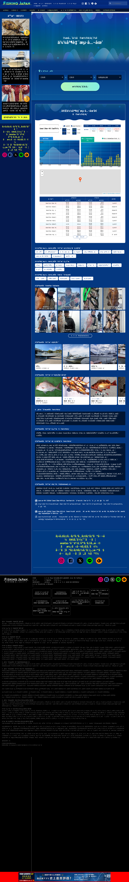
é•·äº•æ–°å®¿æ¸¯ (85, 640)
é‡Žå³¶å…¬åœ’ (16, 726)
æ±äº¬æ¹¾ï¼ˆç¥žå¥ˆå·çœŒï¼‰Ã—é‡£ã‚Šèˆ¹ (58, 649)
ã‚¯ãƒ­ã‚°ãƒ (79, 490)
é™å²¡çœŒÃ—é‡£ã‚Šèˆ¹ (8, 653)
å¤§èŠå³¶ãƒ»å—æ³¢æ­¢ (68, 473)
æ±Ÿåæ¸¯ (70, 256)
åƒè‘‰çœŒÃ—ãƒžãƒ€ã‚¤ (89, 672)
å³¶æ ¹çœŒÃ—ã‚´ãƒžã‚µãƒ (8, 685)
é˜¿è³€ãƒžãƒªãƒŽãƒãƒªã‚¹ (86, 450)
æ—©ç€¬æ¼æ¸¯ (41, 452)
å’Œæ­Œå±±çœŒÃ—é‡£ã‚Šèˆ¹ (61, 653)
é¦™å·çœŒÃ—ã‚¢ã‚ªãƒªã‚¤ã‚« (71, 688)
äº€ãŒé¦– (112, 469)
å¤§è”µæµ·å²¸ (61, 728)
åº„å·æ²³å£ (104, 252)
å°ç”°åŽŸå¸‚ (56, 630)
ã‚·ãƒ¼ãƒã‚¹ (15, 10)
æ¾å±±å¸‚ (66, 712)
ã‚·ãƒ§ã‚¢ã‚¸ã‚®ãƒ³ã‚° (53, 10)
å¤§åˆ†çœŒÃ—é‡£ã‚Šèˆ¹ (60, 659)
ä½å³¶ (38, 252)
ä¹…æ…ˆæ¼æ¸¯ (51, 638)
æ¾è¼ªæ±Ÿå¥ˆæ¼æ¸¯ (34, 640)
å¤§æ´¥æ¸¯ (114, 723)
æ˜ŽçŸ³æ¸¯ (11, 640)
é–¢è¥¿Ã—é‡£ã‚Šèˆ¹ (18, 647)
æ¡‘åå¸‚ (103, 716)
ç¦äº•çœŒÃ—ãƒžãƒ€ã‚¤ (102, 676)
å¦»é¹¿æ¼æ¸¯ (65, 735)
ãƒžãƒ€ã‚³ (61, 490)
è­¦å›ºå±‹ (38, 457)
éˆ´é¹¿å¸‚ (116, 714)
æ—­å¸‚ (27, 632)
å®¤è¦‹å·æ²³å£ (109, 733)
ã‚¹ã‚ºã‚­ (73, 490)
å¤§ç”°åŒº (82, 632)
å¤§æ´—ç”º (41, 714)
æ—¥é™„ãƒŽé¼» (50, 478)
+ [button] (42, 171)
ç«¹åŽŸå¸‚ (59, 269)
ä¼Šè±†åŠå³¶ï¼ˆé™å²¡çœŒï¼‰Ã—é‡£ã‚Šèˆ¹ (112, 649)
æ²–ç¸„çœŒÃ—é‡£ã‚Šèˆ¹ (35, 655)
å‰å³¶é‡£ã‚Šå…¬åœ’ (104, 445)
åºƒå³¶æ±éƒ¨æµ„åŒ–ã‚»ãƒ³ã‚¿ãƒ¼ (85, 455)
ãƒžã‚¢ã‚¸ (97, 488)
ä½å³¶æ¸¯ (5, 640)
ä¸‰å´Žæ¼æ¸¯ (87, 735)
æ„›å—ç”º (77, 714)
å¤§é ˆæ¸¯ (113, 459)
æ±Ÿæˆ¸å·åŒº (75, 632)
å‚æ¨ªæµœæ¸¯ (59, 459)
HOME (35, 3)
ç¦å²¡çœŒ (74, 420)
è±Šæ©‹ (56, 737)
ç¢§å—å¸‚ (50, 716)
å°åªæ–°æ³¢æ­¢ (110, 452)
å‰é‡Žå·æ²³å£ (17, 735)
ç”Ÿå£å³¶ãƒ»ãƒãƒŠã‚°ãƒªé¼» (62, 464)
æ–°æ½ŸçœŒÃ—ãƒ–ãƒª (103, 674)
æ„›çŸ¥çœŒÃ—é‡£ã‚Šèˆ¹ (101, 653)
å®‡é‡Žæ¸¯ (108, 723)
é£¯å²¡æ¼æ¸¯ (69, 638)
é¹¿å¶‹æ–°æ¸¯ (90, 638)
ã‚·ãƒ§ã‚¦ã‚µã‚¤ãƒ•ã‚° (63, 493)
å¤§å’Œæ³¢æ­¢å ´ (49, 476)
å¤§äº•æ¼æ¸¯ (38, 642)
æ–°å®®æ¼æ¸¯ (102, 735)
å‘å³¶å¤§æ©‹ (41, 447)
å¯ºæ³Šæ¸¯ (49, 640)
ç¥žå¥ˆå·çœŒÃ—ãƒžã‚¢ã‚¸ (46, 674)
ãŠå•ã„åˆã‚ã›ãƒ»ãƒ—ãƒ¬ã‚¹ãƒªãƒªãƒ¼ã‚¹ (66, 582)
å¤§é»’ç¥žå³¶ (53, 452)
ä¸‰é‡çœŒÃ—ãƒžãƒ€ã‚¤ (94, 678)
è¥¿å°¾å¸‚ (29, 716)
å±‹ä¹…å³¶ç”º (10, 718)
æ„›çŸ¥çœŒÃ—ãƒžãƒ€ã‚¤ (56, 678)
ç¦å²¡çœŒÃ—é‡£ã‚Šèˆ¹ (21, 653)
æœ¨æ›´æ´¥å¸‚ (80, 710)
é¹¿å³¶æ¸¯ (30, 723)
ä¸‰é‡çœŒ (113, 416)
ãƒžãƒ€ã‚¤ (39, 488)
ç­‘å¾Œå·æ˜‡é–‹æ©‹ (32, 733)
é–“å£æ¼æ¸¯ (27, 638)
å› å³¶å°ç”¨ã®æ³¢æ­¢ (93, 471)
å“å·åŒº (55, 632)
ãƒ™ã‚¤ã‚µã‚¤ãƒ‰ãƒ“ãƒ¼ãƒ (63, 450)
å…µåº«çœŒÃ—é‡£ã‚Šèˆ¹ (87, 653)
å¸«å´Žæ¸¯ (67, 730)
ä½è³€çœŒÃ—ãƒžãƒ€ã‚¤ (26, 695)
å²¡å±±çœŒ (63, 278)
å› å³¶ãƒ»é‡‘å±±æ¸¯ (79, 471)
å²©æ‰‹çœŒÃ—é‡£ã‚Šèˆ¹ (8, 659)
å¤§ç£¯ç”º (60, 714)
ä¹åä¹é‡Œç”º (52, 710)
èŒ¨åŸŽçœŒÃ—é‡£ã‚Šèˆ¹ (33, 653)
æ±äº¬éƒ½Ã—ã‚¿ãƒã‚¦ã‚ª (20, 674)
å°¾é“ (97, 450)
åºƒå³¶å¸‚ (39, 433)
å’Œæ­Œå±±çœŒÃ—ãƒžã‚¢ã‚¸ (37, 683)
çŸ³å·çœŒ (78, 416)
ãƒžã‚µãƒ (53, 493)
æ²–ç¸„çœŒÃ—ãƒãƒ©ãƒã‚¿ (81, 697)
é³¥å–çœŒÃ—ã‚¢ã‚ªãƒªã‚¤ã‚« (69, 683)
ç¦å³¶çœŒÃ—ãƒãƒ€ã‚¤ (120, 670)
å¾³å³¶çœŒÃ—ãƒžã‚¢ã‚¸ (33, 688)
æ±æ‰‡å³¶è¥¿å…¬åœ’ (73, 726)
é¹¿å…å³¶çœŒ (51, 423)
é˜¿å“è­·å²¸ (63, 455)
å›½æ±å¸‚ (84, 718)
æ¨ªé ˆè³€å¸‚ (5, 630)
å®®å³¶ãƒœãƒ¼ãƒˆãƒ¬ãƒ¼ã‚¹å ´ (99, 447)
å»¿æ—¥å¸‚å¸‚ (70, 265)
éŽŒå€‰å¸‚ (32, 632)
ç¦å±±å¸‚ (59, 265)
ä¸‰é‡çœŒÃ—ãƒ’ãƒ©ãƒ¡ (108, 678)
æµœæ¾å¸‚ (27, 710)
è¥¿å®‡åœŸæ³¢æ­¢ (66, 471)
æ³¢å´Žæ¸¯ (63, 642)
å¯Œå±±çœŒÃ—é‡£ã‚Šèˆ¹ (114, 657)
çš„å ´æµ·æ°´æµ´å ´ (77, 452)
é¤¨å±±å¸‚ (88, 630)
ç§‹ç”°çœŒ (68, 413)
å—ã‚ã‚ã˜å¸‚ (60, 718)
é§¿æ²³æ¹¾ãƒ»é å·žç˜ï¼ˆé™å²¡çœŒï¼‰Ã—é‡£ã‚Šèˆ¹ (85, 649)
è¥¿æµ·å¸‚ (62, 716)
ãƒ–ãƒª (45, 488)
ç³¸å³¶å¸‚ (122, 630)
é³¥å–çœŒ (40, 278)
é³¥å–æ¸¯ (24, 733)
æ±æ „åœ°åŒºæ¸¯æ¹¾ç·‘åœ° (93, 452)
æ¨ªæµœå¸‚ (17, 630)
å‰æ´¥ (77, 252)
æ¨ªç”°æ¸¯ (104, 462)
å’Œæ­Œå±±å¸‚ (70, 630)
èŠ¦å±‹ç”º (10, 716)
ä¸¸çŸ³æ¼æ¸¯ (64, 466)
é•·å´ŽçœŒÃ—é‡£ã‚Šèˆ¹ (102, 657)
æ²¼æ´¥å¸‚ (82, 630)
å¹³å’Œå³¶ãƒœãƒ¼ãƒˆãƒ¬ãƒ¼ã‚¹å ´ (28, 728)
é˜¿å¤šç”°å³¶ (46, 457)
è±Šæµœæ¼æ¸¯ (58, 723)
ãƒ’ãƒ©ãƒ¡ (39, 493)
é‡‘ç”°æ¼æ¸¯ (65, 640)
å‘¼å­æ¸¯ (104, 728)
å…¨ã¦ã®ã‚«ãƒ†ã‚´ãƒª (60, 3)
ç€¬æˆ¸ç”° (93, 445)
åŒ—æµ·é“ (40, 413)
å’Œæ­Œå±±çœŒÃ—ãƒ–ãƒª (23, 683)
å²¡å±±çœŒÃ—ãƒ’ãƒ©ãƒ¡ (45, 685)
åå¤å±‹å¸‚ (9, 712)
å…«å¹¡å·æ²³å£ (104, 459)
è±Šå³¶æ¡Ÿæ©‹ (92, 459)
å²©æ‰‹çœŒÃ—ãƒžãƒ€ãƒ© (24, 670)
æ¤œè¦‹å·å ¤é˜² (23, 730)
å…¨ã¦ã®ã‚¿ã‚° (72, 3)
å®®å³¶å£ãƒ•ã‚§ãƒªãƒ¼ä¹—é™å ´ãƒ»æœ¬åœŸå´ (72, 476)
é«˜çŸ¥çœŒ (40, 420)
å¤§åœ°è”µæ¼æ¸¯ (101, 457)
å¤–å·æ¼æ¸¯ (117, 640)
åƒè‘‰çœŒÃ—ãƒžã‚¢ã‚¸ (115, 672)
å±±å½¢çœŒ (86, 413)
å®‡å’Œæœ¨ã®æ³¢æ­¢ (104, 473)
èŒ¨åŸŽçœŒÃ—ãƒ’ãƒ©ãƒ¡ (21, 672)
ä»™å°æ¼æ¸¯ (87, 733)
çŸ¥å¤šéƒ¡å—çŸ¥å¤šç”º (19, 632)
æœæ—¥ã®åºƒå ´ (42, 256)
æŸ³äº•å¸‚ (4, 718)
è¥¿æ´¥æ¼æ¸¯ (71, 642)
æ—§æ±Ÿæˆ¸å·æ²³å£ (38, 726)
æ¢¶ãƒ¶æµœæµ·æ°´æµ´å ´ (53, 462)
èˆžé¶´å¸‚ (35, 716)
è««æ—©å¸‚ (78, 718)
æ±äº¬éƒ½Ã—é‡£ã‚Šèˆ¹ (47, 653)
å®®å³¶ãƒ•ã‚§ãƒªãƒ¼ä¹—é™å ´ (78, 445)
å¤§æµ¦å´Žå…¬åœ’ (68, 469)
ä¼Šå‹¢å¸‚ (19, 714)
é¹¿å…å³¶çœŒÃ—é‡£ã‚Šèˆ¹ (88, 657)
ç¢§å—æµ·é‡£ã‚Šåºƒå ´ (71, 728)
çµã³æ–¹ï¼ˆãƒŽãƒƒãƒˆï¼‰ (68, 10)
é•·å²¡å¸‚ (120, 632)
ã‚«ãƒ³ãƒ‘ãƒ (90, 493)
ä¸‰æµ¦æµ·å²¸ (111, 726)
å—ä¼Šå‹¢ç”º (109, 712)
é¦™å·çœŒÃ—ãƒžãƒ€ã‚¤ (57, 688)
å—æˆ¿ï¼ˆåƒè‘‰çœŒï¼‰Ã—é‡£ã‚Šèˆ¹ (12, 651)
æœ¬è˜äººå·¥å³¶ (70, 737)
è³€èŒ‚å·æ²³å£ (42, 471)
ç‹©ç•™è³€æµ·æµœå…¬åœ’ (70, 462)
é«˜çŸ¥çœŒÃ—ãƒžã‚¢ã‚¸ (47, 692)
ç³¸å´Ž (60, 452)
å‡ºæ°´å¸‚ (68, 718)
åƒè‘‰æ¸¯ (94, 735)
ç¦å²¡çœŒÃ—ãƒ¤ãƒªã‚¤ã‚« (72, 692)
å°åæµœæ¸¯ (89, 723)
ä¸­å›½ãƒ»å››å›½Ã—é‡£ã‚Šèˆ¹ (58, 647)
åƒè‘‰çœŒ (40, 416)
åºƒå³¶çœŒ (77, 418)
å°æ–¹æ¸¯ (50, 450)
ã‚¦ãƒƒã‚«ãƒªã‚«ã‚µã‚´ (114, 490)
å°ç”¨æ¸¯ (84, 459)
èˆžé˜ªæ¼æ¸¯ (50, 723)
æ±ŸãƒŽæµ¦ (103, 466)
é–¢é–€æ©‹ (74, 730)
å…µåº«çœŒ (49, 418)
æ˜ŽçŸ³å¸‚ (110, 630)
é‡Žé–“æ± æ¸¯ (117, 252)
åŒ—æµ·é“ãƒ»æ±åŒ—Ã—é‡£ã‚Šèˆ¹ (90, 647)
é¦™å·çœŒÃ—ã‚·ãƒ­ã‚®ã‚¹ (85, 688)
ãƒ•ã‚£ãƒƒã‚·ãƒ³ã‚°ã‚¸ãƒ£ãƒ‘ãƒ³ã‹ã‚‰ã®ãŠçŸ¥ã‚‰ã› (68, 578)
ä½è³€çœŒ (83, 420)
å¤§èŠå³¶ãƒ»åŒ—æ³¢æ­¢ (71, 457)
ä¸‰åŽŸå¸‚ (116, 265)
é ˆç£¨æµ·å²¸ (47, 726)
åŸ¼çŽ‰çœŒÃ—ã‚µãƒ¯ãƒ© (47, 672)
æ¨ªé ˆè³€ (12, 733)
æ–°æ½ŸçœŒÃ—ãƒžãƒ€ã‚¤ (90, 674)
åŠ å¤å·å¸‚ (121, 716)
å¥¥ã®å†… (40, 478)
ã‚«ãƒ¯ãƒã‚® (119, 488)
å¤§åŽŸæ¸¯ (11, 638)
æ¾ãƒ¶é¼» (103, 469)
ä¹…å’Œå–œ (40, 462)
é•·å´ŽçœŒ (91, 420)
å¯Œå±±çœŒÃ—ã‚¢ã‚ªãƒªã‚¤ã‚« (9, 676)
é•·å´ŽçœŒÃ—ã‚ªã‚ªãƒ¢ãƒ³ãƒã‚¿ (66, 695)
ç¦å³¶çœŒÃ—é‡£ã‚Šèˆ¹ (22, 659)
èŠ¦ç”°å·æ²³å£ (53, 455)
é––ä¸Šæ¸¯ (28, 726)
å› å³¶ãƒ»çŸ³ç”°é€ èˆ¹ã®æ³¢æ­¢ (66, 478)
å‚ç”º (38, 269)
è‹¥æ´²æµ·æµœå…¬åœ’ (7, 723)
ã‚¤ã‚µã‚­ (67, 490)
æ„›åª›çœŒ (87, 278)
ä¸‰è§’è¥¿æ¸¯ (25, 735)
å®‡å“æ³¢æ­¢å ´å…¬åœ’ (44, 445)
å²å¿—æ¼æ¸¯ (118, 638)
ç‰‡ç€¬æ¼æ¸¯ (6, 737)
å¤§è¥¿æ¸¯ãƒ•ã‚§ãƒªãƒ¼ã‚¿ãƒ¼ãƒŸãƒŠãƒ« (109, 455)
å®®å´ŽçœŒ (40, 423)
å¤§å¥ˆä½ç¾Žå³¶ (93, 469)
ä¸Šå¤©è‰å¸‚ (53, 714)
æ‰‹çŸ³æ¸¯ (110, 638)
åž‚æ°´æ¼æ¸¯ (107, 730)
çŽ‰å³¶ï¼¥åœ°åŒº (82, 728)
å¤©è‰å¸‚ (5, 716)
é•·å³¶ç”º (61, 712)
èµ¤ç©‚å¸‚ (43, 718)
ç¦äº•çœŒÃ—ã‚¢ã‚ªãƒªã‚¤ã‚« (115, 676)
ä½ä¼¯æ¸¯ (80, 733)
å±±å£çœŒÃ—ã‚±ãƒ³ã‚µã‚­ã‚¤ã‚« (96, 685)
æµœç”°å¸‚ (65, 714)
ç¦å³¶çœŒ (95, 413)
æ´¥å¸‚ (82, 712)
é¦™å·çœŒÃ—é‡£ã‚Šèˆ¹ (47, 659)
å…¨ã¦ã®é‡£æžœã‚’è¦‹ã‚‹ (80, 336)
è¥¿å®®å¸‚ (33, 718)
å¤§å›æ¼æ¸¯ (57, 457)
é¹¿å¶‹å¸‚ (35, 630)
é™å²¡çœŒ (104, 416)
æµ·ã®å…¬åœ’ (40, 735)
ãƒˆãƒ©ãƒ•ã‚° (81, 493)
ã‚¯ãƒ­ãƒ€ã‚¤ (46, 490)
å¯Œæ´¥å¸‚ (77, 630)
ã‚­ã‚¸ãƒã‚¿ (52, 488)
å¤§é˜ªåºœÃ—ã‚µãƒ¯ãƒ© (71, 681)
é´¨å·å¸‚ (40, 630)
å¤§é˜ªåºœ (40, 418)
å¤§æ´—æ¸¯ (22, 642)
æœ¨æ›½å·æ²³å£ (93, 728)
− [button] (42, 174)
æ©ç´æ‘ (121, 714)
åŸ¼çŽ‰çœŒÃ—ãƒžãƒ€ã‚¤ (75, 672)
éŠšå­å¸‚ (4, 634)
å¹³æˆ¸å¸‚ (104, 710)
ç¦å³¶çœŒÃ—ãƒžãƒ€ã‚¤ (95, 670)
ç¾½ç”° (4, 730)
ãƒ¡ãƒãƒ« (54, 490)
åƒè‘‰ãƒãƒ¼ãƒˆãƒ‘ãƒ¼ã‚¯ (76, 735)
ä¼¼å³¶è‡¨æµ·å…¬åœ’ (72, 459)
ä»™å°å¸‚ (44, 716)
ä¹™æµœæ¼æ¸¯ (57, 640)
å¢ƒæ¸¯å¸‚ (9, 634)
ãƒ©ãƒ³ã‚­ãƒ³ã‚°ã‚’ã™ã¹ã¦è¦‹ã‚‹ (16, 117)
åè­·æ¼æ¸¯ (89, 730)
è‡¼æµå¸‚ (92, 714)
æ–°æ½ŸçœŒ (59, 416)
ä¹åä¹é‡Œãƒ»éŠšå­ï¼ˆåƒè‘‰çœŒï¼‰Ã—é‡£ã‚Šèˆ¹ (38, 651)
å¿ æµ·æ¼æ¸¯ (41, 450)
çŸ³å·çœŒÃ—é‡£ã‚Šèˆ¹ (73, 659)
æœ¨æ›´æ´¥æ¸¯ (57, 735)
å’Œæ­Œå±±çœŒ (59, 418)
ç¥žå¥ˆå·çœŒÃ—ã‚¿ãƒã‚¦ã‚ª (75, 674)
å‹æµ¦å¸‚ (50, 630)
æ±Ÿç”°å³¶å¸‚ (48, 265)
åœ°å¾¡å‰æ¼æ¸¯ (81, 447)
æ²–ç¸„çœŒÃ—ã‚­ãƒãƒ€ (68, 697)
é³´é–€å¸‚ (33, 710)
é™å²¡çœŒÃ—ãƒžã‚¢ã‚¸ (20, 678)
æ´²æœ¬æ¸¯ (33, 735)
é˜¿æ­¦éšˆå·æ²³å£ (98, 730)
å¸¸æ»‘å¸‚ (44, 712)
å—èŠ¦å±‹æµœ (15, 728)
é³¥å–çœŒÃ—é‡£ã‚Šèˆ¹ (88, 655)
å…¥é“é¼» (57, 469)
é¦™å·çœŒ (48, 420)
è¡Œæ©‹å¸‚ (93, 716)
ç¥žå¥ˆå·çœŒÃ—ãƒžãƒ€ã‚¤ (61, 674)
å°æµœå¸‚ (5, 632)
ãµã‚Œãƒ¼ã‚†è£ (120, 728)
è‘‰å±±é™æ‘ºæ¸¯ (14, 642)
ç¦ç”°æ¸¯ (23, 726)
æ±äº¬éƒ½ (103, 413)
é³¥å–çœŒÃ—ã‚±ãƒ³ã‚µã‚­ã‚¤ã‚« (53, 683)
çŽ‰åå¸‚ (109, 716)
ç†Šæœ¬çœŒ (100, 420)
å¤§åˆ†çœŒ (110, 420)
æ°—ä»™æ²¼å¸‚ (87, 716)
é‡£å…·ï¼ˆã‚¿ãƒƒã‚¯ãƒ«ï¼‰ (86, 10)
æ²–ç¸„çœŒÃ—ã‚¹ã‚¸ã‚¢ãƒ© (55, 697)
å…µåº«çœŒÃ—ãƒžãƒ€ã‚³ (108, 681)
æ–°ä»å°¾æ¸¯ (62, 737)
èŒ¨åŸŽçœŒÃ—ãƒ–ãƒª (34, 672)
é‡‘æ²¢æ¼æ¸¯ (43, 638)
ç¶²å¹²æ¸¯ (108, 737)
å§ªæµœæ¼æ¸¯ (56, 642)
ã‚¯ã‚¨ (112, 493)
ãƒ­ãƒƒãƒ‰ (98, 10)
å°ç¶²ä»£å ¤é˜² (51, 252)
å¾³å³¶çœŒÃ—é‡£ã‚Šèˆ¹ (74, 657)
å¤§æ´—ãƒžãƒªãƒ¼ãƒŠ (41, 728)
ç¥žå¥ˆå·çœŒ (113, 413)
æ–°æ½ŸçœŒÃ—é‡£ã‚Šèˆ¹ (9, 655)
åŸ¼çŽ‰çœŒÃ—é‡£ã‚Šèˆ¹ (8, 657)
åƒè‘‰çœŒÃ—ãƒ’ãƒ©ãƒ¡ (102, 672)
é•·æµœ (113, 464)
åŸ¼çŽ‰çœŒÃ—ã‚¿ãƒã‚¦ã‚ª (61, 672)
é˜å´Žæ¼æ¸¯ (18, 638)
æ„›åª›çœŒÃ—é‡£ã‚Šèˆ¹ (35, 657)
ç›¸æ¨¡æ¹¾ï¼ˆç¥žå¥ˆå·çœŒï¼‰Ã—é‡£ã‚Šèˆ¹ (13, 649)
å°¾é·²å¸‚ (28, 718)
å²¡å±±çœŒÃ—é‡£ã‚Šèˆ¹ (22, 657)
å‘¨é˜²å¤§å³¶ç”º (16, 710)
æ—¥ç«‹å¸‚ (44, 630)
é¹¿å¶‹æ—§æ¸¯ (34, 638)
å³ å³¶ (90, 476)
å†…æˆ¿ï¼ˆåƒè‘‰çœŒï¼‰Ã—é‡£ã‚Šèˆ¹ (63, 651)
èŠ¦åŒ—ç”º (35, 714)
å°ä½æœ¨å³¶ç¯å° (44, 464)
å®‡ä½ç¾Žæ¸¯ (24, 640)
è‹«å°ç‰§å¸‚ (17, 718)
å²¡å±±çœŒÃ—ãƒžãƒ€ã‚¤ (33, 685)
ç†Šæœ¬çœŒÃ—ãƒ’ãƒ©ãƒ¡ (108, 695)
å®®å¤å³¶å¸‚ (5, 714)
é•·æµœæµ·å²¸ (57, 256)
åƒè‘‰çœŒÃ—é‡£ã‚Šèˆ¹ (120, 651)
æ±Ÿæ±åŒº (43, 632)
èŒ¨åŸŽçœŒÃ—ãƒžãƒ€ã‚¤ (8, 672)
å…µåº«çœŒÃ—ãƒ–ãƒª (82, 681)
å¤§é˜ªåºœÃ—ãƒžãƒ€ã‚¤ (47, 681)
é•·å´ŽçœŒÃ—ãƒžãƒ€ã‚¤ (39, 695)
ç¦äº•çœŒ (86, 416)
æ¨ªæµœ (65, 723)
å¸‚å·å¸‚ (98, 716)
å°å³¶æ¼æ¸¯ (118, 733)
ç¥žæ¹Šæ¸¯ (4, 638)
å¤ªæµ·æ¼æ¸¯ (29, 642)
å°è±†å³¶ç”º (26, 712)
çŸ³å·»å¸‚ (100, 710)
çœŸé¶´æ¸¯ (76, 638)
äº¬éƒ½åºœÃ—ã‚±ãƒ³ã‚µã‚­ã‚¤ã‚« (9, 681)
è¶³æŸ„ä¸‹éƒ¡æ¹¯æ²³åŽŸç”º (64, 632)
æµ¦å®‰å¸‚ (86, 712)
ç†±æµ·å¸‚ (49, 632)
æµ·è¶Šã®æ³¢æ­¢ (115, 466)
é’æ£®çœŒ (49, 413)
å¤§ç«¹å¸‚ (81, 265)
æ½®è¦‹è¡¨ (45, 5)
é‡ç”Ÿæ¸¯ (89, 478)
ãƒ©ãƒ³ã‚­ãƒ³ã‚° (48, 3)
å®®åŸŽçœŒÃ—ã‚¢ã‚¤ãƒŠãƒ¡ (81, 670)
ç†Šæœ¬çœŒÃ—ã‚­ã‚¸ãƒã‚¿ (95, 695)
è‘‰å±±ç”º (68, 716)
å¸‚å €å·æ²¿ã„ (103, 640)
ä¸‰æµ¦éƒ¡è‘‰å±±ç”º (113, 632)
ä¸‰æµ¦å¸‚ (22, 630)
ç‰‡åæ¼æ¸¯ (47, 642)
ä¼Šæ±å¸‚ (104, 630)
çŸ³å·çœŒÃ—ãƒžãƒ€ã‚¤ (73, 676)
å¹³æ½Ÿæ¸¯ (110, 640)
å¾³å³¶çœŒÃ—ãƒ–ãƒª (21, 688)
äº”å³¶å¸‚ (25, 714)
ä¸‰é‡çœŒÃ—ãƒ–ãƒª (82, 678)
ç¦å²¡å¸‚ (10, 632)
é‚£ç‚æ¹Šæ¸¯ (5, 642)
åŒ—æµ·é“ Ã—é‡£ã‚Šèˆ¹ (101, 655)
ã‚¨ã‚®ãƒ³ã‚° (24, 10)
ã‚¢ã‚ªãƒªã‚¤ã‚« (75, 488)
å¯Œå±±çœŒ (69, 416)
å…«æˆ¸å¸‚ (24, 716)
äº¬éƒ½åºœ (68, 418)
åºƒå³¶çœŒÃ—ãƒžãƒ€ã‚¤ (57, 685)
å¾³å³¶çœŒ (57, 420)
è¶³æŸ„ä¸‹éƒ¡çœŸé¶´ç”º (96, 630)
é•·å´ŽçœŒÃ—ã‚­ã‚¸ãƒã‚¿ (51, 695)
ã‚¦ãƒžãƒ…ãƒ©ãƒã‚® (107, 488)
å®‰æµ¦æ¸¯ (59, 447)
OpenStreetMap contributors (114, 193)
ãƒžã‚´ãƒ (39, 490)
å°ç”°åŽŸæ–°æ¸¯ (60, 638)
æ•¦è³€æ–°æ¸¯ (120, 730)
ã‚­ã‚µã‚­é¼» (39, 476)
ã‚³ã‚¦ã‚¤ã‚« (73, 493)
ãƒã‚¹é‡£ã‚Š (41, 10)
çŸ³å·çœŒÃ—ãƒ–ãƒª (48, 676)
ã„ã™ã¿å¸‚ (29, 630)
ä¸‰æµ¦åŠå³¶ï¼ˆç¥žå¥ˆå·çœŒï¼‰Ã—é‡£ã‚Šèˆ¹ (112, 647)
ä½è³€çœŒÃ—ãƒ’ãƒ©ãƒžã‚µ (102, 692)
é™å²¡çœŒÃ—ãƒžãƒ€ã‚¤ (8, 678)
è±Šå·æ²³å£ (80, 730)
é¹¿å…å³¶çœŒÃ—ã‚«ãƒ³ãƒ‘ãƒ (25, 697)
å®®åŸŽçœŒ (77, 413)
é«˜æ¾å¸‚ (73, 716)
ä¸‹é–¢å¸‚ (59, 710)
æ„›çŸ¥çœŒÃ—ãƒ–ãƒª (43, 678)
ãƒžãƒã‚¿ (96, 490)
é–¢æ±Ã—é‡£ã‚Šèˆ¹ (7, 647)
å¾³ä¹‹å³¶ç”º (57, 716)
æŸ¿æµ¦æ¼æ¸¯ (41, 469)
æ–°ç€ (41, 3)
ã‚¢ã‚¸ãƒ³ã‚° (32, 10)
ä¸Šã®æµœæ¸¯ (80, 469)
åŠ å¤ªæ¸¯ (104, 638)
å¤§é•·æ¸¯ (83, 462)
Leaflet (104, 193)
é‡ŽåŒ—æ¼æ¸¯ (6, 728)
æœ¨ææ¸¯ (111, 450)
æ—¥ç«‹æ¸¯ (43, 730)
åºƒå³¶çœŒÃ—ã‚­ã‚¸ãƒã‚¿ (81, 685)
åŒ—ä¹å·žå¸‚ (116, 630)
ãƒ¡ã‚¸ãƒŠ (97, 493)
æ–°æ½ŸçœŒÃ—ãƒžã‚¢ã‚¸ (116, 674)
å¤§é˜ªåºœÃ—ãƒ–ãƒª (59, 681)
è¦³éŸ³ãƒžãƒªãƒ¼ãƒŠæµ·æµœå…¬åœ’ (47, 466)
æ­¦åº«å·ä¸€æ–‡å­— (65, 733)
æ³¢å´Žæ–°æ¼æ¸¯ (52, 728)
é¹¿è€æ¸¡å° (117, 473)
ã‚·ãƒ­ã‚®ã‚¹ (66, 488)
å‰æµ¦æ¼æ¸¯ (75, 466)
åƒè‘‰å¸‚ (39, 716)
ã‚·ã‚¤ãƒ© (46, 493)
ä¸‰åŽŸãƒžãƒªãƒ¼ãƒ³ (93, 462)
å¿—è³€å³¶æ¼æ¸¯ (115, 737)
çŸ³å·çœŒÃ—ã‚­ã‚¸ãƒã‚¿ (60, 676)
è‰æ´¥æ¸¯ (51, 447)
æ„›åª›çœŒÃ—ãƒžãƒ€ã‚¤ (97, 688)
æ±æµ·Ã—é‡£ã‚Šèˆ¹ (28, 647)
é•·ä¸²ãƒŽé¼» (81, 478)
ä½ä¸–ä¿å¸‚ (13, 714)
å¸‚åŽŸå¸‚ (54, 718)
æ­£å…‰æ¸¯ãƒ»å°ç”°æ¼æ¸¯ (86, 473)
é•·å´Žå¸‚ (22, 710)
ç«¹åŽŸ (75, 450)
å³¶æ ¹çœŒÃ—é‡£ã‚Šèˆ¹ (35, 659)
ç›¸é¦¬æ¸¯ (58, 726)
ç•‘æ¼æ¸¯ (90, 464)
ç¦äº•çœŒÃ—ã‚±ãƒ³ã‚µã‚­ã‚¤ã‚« (87, 676)
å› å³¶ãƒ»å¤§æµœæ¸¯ (79, 464)
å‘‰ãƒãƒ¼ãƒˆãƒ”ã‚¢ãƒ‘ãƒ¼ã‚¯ (45, 459)
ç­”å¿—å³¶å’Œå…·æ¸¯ (90, 252)
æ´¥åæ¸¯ (47, 733)
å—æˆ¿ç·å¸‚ (63, 630)
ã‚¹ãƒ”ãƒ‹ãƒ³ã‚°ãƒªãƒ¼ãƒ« (109, 10)
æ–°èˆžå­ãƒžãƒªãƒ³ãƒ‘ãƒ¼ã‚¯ (86, 726)
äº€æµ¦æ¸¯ (31, 737)
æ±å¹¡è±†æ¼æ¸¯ (55, 733)
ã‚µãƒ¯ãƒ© (59, 488)
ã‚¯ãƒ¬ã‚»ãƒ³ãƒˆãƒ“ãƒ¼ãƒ (102, 464)
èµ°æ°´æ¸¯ (16, 640)
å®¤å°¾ (50, 469)
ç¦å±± (103, 450)
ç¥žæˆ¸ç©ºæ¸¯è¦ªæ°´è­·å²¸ (98, 733)
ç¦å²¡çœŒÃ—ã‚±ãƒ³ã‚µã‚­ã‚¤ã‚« (87, 692)
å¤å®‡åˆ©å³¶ (92, 737)
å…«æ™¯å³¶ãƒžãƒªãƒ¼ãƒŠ (12, 730)
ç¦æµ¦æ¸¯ (44, 640)
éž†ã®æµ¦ (115, 445)
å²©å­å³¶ (97, 476)
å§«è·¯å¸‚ (70, 710)
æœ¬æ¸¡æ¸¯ (114, 730)
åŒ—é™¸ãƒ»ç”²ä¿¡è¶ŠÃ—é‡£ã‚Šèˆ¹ (42, 647)
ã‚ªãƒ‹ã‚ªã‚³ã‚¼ (105, 493)
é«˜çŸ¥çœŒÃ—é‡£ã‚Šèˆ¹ (47, 657)
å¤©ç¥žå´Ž (49, 730)
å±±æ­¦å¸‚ (106, 632)
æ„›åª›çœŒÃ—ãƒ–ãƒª (109, 688)
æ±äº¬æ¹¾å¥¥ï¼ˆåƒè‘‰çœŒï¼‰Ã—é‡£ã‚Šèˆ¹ (86, 651)
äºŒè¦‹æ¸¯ (105, 726)
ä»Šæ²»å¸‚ (47, 714)
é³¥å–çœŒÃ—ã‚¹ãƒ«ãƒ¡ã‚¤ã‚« (84, 683)
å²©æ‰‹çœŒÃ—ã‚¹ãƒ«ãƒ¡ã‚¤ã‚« (9, 670)
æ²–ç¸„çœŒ (60, 423)
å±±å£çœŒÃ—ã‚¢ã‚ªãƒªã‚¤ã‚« (112, 685)
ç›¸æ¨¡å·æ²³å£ (120, 726)
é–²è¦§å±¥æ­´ (37, 5)
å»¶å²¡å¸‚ (114, 710)
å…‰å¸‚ (20, 716)
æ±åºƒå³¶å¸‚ (48, 269)
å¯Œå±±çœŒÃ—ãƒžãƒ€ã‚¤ (24, 676)
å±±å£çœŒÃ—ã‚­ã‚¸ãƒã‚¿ (8, 688)
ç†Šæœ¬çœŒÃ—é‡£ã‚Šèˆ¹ (61, 657)
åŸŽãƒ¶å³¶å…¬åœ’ (49, 735)
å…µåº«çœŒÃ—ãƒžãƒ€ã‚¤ (95, 681)
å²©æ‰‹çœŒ (59, 413)
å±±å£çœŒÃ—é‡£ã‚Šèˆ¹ (114, 655)
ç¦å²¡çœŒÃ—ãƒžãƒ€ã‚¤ (59, 692)
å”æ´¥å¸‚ (29, 714)
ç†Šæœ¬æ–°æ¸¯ (111, 735)
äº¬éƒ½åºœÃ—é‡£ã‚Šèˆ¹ (48, 655)
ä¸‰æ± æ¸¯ (64, 726)
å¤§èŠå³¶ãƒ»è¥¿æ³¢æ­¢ (108, 476)
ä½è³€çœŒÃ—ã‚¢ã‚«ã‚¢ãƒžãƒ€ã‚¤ (10, 695)
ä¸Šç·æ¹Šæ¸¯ (98, 638)
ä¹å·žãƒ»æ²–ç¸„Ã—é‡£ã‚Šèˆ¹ (73, 647)
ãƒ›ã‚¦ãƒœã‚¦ (103, 490)
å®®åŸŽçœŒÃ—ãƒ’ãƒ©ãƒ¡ (54, 670)
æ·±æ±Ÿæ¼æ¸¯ (54, 471)
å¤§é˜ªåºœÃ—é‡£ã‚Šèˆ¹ (22, 655)
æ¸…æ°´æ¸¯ (53, 726)
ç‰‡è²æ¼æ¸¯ (98, 726)
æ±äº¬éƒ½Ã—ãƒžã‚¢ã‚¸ (7, 674)
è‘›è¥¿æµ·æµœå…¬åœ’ (99, 723)
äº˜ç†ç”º (71, 714)
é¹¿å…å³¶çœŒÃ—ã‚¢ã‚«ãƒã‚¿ (10, 697)
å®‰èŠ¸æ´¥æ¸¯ (63, 445)
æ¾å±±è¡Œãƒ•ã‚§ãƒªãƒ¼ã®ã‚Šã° (47, 473)
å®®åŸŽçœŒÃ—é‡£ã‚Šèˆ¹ (60, 655)
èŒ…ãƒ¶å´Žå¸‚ (101, 712)
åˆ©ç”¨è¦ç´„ (57, 580)
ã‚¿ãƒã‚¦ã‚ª (90, 488)
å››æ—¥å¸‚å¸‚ (33, 712)
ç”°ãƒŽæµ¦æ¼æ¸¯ (6, 735)
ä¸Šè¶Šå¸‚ (38, 718)
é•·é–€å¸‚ (83, 714)
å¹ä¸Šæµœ (118, 735)
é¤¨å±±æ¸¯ (50, 737)
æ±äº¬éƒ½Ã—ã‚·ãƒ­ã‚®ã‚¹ (33, 674)
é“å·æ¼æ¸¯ (65, 252)
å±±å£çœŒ (76, 278)
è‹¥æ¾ (100, 728)
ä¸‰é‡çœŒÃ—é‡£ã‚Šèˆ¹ (74, 655)
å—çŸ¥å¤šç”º (94, 712)
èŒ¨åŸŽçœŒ (50, 416)
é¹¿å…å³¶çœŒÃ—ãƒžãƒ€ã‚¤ (41, 697)
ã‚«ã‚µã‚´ (83, 488)
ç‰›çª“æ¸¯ (41, 733)
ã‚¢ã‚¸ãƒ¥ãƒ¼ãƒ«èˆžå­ (7, 726)
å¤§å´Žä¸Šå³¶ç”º (104, 265)
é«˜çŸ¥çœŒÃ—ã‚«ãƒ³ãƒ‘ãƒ (21, 692)
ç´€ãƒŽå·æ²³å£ (100, 737)
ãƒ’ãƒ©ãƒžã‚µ (88, 490)
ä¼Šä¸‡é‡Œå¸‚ (121, 712)
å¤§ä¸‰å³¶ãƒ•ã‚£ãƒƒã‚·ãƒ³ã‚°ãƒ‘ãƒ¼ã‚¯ (20, 737)
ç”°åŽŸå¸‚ (87, 714)
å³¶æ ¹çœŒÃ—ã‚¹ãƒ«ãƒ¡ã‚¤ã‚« (115, 683)
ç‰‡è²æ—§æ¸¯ (94, 640)
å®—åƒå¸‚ (11, 630)
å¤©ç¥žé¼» (66, 452)
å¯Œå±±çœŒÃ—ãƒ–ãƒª (37, 676)
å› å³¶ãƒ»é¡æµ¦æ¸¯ (115, 447)
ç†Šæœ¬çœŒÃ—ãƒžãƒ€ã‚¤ (81, 695)
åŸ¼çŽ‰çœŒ (47, 623)
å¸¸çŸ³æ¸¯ (71, 455)
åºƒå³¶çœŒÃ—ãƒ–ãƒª (69, 685)
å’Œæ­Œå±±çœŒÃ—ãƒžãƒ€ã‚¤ (9, 683)
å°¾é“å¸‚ (91, 265)
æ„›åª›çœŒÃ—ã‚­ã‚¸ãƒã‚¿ (8, 692)
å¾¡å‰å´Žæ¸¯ (6, 733)
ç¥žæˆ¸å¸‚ (109, 710)
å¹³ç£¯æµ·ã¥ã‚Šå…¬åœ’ (59, 730)
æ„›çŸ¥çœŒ (95, 416)
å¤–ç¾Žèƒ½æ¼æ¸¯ (87, 457)
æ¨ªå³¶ (55, 445)
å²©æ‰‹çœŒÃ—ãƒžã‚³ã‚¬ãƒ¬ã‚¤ (40, 670)
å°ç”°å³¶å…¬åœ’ (41, 455)
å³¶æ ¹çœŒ (52, 278)
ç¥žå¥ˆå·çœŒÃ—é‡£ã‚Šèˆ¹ (106, 651)
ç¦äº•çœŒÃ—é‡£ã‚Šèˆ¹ (75, 653)
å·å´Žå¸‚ (73, 718)
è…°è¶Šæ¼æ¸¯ (83, 638)
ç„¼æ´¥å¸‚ (110, 714)
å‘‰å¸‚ (38, 265)
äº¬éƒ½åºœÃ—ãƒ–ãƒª (23, 681)
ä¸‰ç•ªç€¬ (35, 723)
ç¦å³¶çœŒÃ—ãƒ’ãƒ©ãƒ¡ (108, 670)
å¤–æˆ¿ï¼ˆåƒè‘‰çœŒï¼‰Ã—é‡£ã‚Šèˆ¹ (35, 649)
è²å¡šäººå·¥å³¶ (72, 723)
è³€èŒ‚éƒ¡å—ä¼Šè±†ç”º (97, 632)
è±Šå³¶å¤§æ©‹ (69, 447)
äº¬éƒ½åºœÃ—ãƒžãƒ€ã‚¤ (35, 681)
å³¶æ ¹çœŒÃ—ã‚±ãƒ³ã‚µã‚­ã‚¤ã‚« (100, 683)
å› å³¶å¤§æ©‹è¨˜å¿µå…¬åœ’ (90, 466)
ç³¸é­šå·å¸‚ (115, 716)
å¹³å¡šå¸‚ (125, 632)
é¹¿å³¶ (119, 464)
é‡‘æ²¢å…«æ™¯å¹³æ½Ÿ (75, 640)
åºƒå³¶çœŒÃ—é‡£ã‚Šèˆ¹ (114, 653)
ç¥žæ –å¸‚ (88, 632)
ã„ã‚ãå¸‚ (104, 714)
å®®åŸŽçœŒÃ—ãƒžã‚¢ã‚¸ (67, 670)
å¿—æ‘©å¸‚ (15, 712)
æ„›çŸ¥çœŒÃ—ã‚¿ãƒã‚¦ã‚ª (69, 678)
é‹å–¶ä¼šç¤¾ (49, 584)
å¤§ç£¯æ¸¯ (73, 733)
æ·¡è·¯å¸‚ (74, 710)
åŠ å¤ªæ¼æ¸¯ (80, 723)
